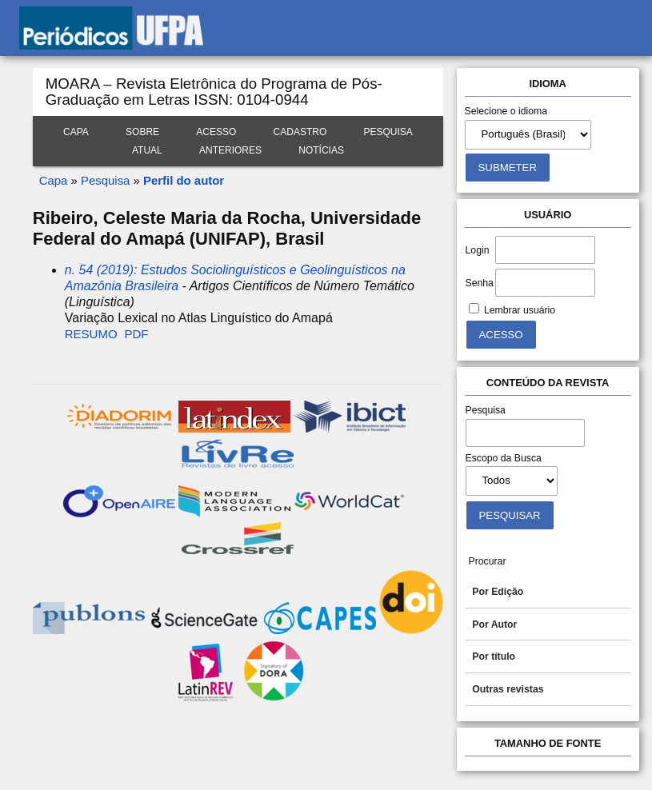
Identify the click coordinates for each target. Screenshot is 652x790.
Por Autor (494, 624)
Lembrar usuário (519, 310)
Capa (76, 132)
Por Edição (497, 591)
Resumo (91, 334)
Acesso (216, 132)
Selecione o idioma (506, 111)
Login (478, 250)
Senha (480, 283)
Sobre (142, 132)
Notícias (321, 150)
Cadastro (300, 132)
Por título (493, 656)
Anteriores (230, 150)
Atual (147, 150)
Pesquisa (388, 132)
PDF (136, 334)
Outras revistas (507, 689)
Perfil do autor (183, 180)
